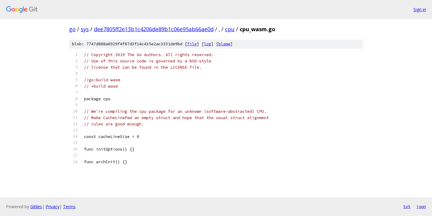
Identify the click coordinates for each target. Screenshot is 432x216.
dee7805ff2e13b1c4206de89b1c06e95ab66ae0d (154, 29)
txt (406, 206)
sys (85, 29)
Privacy (52, 206)
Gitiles (36, 206)
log (207, 43)
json (421, 206)
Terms (69, 206)
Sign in (419, 9)
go (72, 29)
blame (224, 43)
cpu (230, 29)
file (192, 43)
